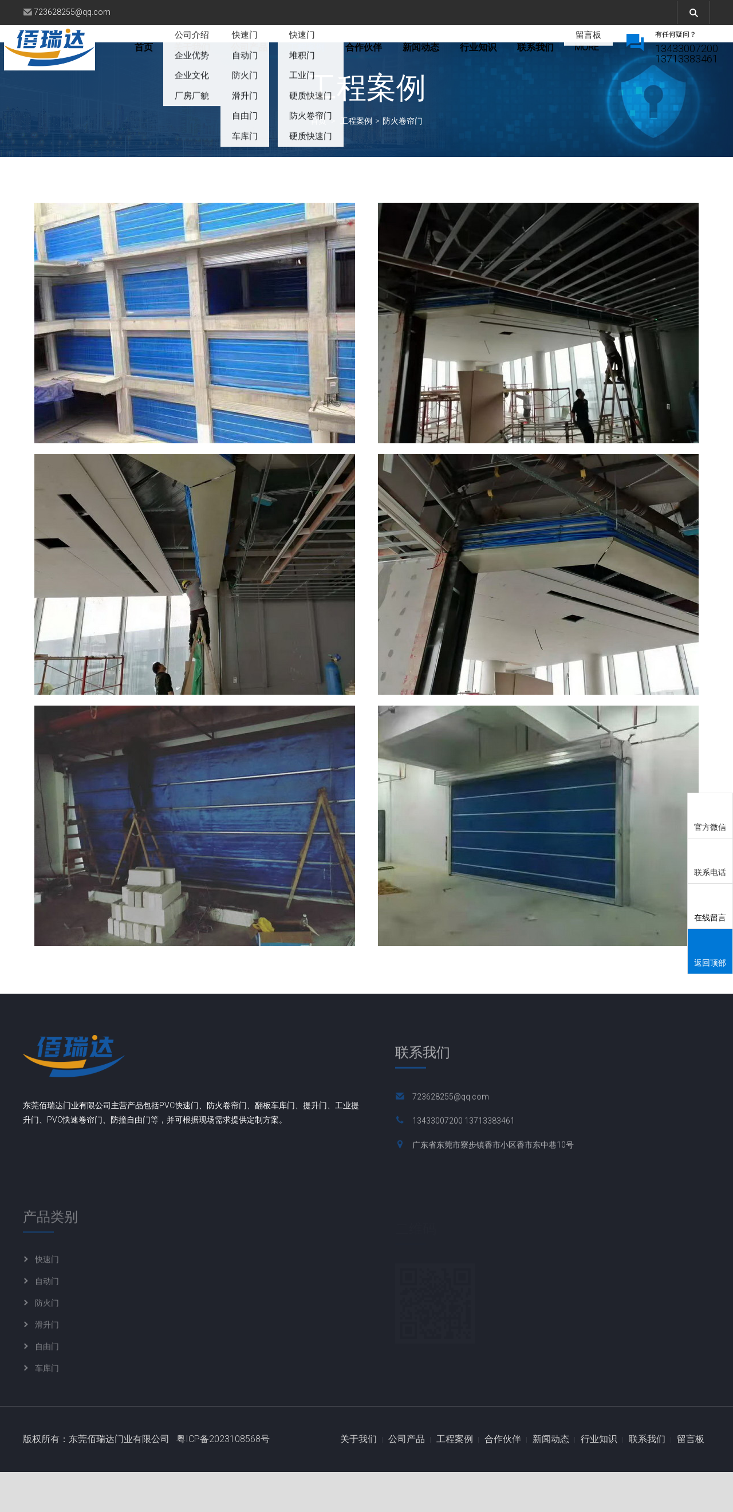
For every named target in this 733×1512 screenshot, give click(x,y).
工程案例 (344, 53)
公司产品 (287, 53)
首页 (181, 53)
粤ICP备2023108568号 (223, 1479)
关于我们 (229, 53)
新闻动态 (458, 53)
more (567, 53)
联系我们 (647, 1479)
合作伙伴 (401, 53)
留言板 (690, 1479)
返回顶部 (710, 952)
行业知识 (516, 53)
